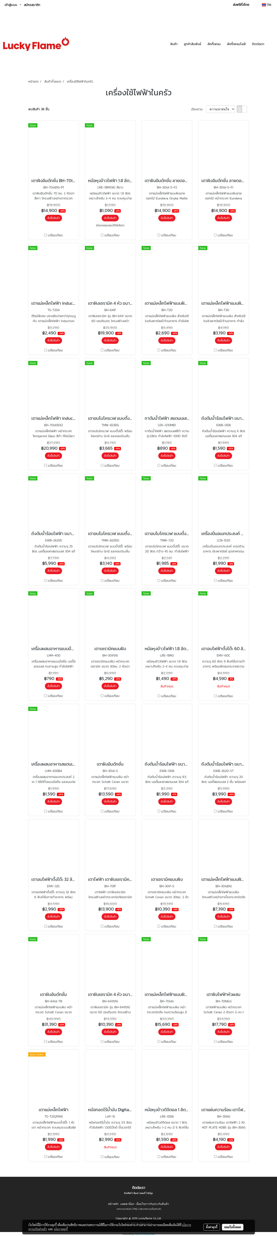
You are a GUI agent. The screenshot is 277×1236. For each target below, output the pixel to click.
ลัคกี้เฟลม (214, 43)
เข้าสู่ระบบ (11, 4)
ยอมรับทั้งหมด (232, 1227)
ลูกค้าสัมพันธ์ (192, 43)
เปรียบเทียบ (55, 235)
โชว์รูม (150, 1193)
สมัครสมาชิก (32, 4)
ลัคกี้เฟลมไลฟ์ (236, 43)
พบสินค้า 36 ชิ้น (38, 109)
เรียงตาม (198, 109)
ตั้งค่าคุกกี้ (211, 1227)
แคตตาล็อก (127, 1203)
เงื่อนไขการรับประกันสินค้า (152, 1203)
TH (266, 4)
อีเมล (136, 1193)
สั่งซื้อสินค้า (53, 218)
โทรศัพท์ (128, 1193)
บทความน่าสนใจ (124, 1208)
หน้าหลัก (113, 1203)
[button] (270, 43)
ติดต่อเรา (258, 43)
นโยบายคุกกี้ (61, 1229)
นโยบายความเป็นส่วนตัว (150, 1208)
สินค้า (174, 43)
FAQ (135, 1208)
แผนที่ (142, 1193)
